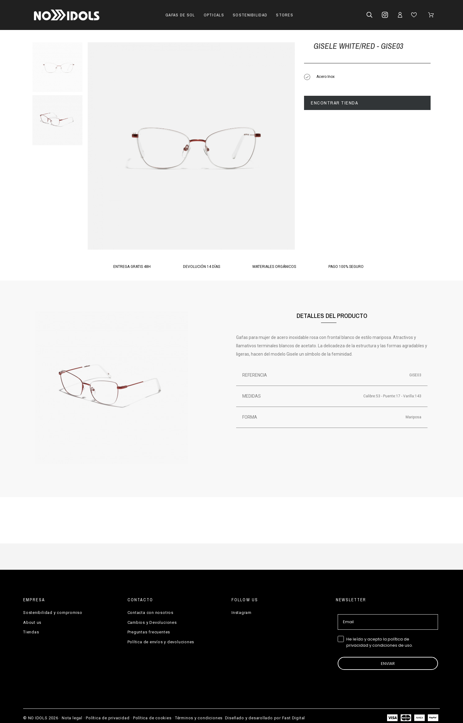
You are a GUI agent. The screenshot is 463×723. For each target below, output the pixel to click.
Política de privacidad (107, 718)
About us (32, 622)
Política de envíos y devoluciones (160, 642)
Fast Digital (293, 718)
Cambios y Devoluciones (152, 622)
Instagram (241, 612)
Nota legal (72, 718)
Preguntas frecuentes (148, 632)
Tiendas (31, 632)
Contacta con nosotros (150, 612)
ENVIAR (388, 663)
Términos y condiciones (199, 718)
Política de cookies (152, 718)
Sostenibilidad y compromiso (52, 612)
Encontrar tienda (334, 102)
